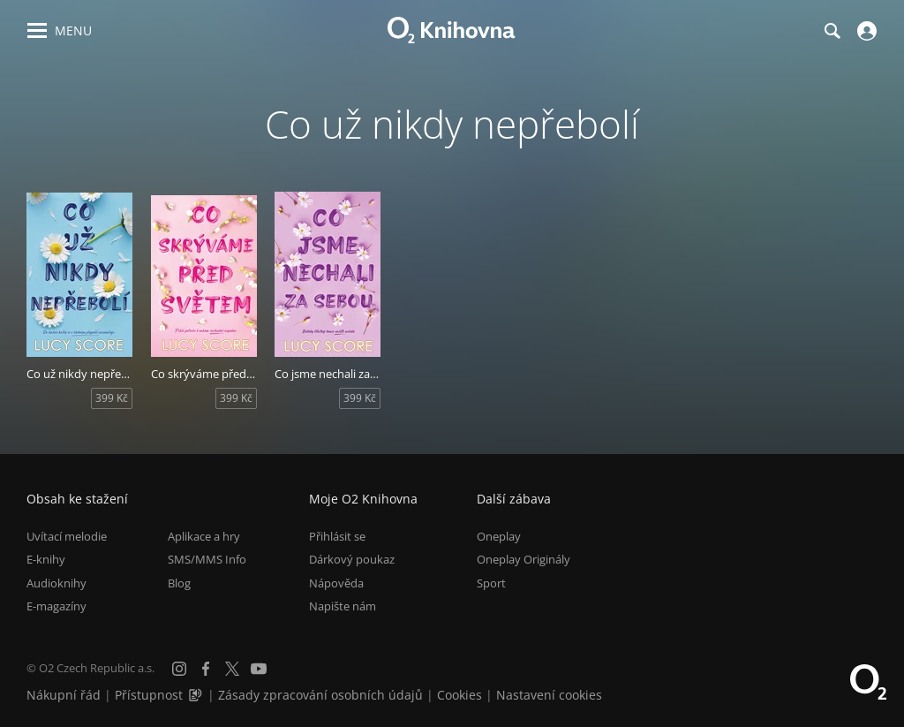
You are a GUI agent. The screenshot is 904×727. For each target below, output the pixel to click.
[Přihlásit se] (864, 31)
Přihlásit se (337, 536)
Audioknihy (56, 583)
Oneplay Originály (523, 559)
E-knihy (45, 559)
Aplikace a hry (204, 536)
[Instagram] (179, 668)
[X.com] (232, 668)
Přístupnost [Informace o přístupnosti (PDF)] (149, 694)
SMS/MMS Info (207, 559)
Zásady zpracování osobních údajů (320, 694)
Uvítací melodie (66, 536)
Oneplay (499, 536)
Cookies (459, 694)
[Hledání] (831, 31)
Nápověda (336, 583)
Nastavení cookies (549, 694)
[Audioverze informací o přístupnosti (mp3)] (196, 695)
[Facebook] (205, 668)
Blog (179, 583)
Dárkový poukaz (352, 559)
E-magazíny (56, 606)
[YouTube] (258, 668)
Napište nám (342, 606)
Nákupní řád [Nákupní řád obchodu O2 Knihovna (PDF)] (63, 694)
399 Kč (111, 397)
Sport (491, 583)
